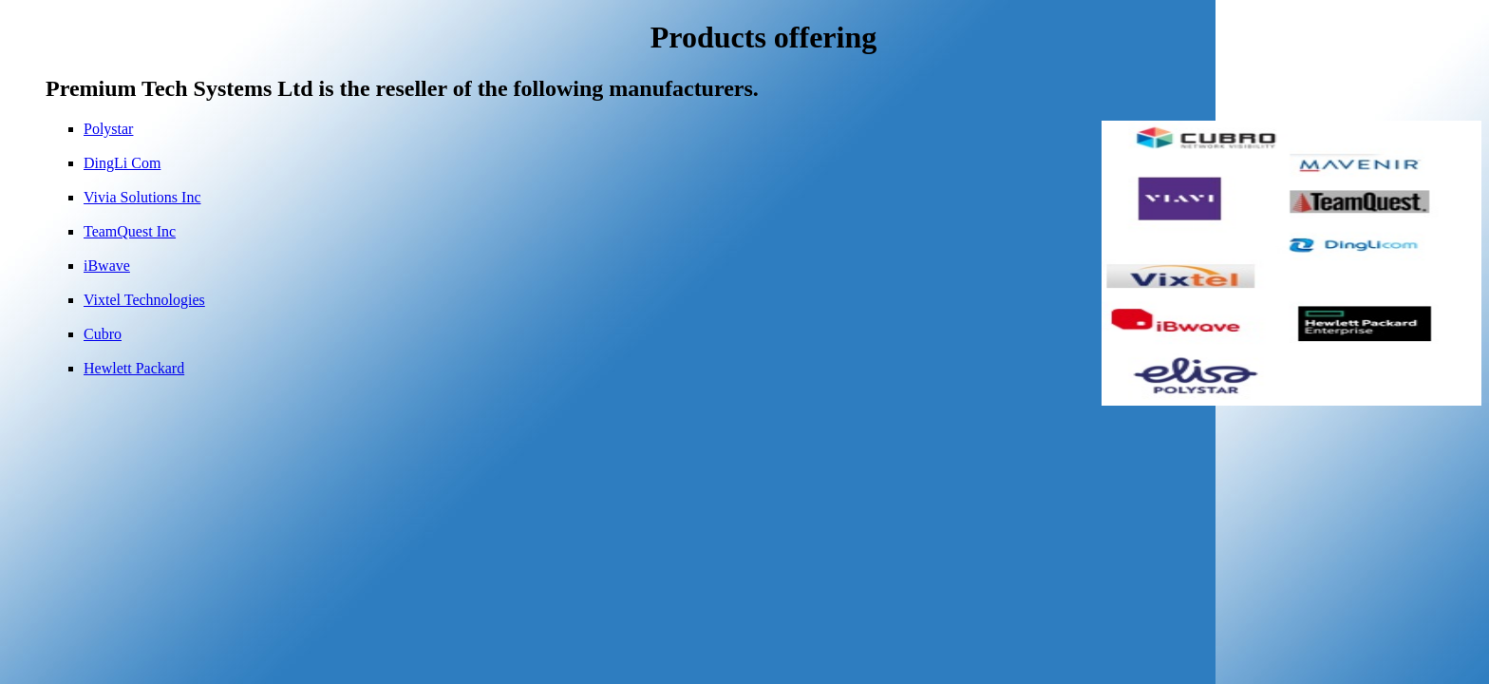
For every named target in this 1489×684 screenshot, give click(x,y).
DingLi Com (122, 163)
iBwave (107, 265)
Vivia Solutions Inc (142, 197)
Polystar (108, 129)
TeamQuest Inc (130, 231)
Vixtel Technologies (144, 300)
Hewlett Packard (134, 368)
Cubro (103, 334)
